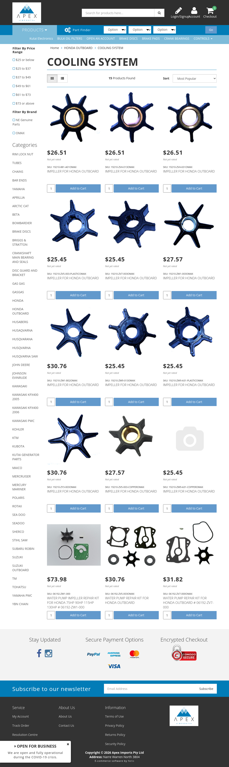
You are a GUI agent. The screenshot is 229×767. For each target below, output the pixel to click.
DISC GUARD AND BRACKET (24, 272)
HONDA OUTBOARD (20, 311)
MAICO (17, 468)
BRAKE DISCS (128, 38)
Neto (131, 760)
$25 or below (25, 60)
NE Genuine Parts (23, 122)
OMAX (20, 133)
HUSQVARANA (22, 339)
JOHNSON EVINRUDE (19, 375)
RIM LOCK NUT (22, 154)
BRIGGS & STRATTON (20, 242)
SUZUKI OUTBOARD (20, 568)
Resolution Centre (25, 735)
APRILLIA (18, 197)
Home (54, 48)
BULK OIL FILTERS (69, 38)
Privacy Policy (114, 725)
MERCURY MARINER (19, 487)
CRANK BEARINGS (176, 38)
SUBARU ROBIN (23, 549)
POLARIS (18, 498)
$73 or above (25, 103)
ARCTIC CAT (20, 206)
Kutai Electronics (41, 38)
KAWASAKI (19, 386)
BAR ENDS (19, 180)
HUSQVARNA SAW (25, 356)
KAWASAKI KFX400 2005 (25, 397)
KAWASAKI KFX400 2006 (25, 410)
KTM (15, 438)
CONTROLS (203, 38)
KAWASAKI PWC (23, 421)
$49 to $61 (23, 86)
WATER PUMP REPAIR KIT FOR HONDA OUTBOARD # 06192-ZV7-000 (188, 602)
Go (211, 30)
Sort (166, 78)
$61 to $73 (23, 95)
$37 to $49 (23, 77)
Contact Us (66, 725)
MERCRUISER (21, 476)
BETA (16, 214)
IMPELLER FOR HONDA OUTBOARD (73, 171)
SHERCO (18, 532)
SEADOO (18, 523)
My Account (20, 716)
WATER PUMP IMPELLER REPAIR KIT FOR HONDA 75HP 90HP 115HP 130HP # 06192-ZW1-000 (73, 602)
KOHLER (18, 429)
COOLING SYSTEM (110, 48)
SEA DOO (18, 515)
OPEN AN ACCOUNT (101, 38)
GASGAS (18, 292)
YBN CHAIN (20, 604)
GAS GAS (18, 283)
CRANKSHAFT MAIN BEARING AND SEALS (23, 257)
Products (34, 29)
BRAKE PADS (151, 38)
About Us (65, 716)
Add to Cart (78, 188)
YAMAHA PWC (22, 595)
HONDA (17, 300)
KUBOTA (18, 446)
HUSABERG (20, 322)
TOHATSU (19, 587)
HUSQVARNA (21, 348)
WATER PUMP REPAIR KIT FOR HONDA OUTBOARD (127, 600)
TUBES (17, 163)
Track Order (20, 725)
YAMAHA (18, 189)
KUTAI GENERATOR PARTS (25, 457)
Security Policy (115, 744)
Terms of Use (114, 716)
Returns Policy (115, 735)
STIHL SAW (20, 540)
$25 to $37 (23, 68)
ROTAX (17, 506)
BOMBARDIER (22, 223)
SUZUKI (17, 557)
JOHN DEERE (21, 365)
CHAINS (17, 171)
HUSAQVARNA (22, 330)
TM (14, 578)
